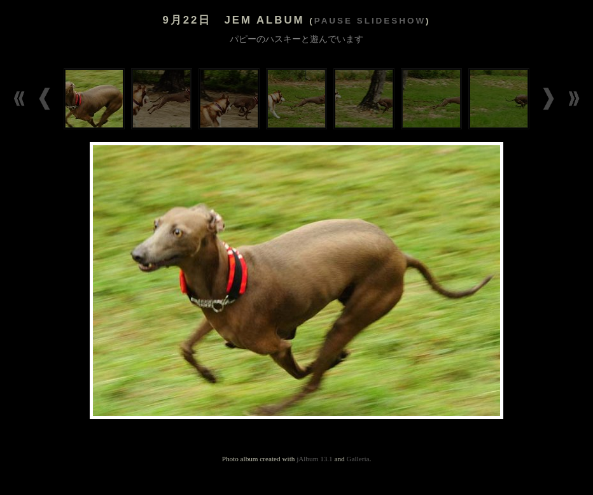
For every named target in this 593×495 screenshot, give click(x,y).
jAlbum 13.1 (314, 459)
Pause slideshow (370, 20)
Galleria (357, 459)
